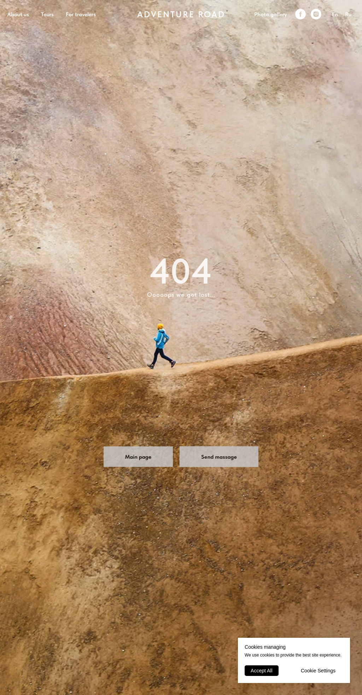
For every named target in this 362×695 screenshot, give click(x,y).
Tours (47, 14)
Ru (348, 14)
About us (18, 14)
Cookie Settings (318, 670)
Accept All (261, 670)
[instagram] (316, 14)
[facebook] (300, 14)
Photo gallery (270, 14)
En (335, 14)
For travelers (81, 14)
